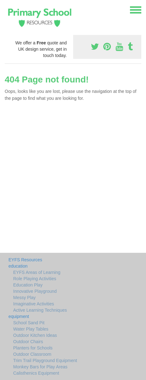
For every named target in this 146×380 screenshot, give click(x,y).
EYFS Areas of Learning (36, 272)
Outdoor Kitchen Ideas (35, 335)
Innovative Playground (35, 291)
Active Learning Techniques (40, 310)
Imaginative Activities (33, 303)
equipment (18, 316)
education (18, 266)
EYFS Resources (25, 259)
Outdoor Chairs (28, 341)
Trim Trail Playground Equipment (45, 360)
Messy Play (24, 297)
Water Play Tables (30, 329)
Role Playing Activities (34, 278)
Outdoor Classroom (32, 354)
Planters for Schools (32, 347)
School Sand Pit (29, 322)
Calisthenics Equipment (36, 373)
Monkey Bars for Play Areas (40, 366)
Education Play (27, 284)
